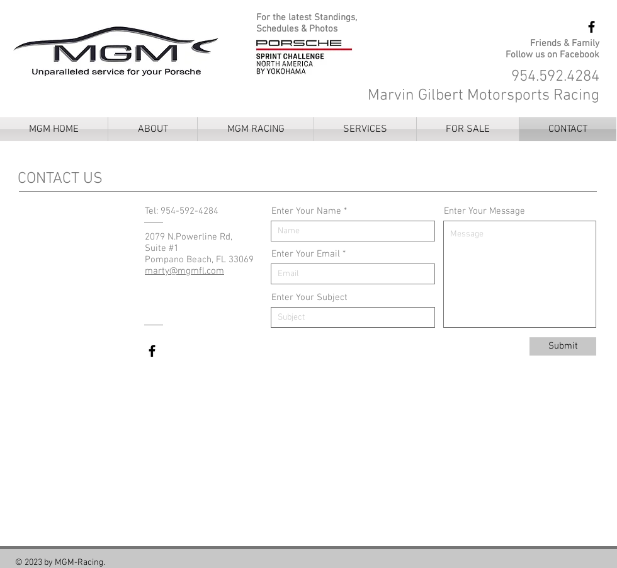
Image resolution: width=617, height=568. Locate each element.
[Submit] (562, 346)
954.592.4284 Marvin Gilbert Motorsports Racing (483, 86)
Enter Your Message (484, 211)
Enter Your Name (306, 211)
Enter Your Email (305, 254)
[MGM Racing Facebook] (591, 27)
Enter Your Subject (309, 298)
